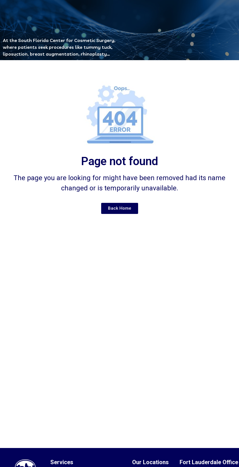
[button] (113, 13)
